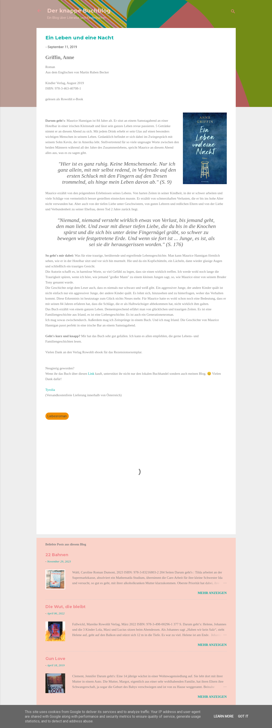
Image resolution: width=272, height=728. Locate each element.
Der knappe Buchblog (79, 10)
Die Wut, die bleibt (65, 606)
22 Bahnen (56, 554)
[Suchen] (233, 12)
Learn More (223, 716)
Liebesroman (57, 416)
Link (91, 373)
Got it (243, 716)
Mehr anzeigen (212, 593)
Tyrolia (50, 390)
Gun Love (55, 658)
